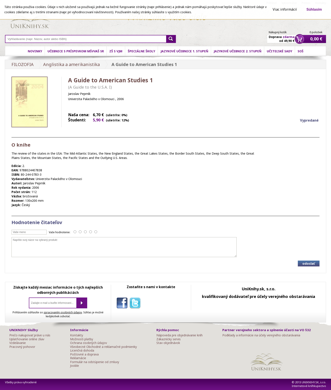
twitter (136, 303)
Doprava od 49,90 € (282, 36)
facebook (122, 303)
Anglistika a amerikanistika (71, 64)
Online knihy (30, 20)
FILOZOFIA (22, 64)
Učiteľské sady (279, 51)
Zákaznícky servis (168, 339)
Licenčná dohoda (82, 350)
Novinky (35, 51)
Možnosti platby (81, 339)
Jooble (74, 366)
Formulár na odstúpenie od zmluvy (94, 362)
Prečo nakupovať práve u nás (29, 335)
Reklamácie (78, 358)
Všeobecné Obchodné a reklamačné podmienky (103, 347)
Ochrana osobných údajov (88, 343)
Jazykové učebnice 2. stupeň (237, 51)
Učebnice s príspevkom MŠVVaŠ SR (76, 51)
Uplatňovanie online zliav (26, 339)
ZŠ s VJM (115, 51)
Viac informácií (285, 9)
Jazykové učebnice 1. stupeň (184, 51)
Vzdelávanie (17, 343)
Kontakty (76, 335)
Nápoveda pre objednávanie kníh (179, 335)
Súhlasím (314, 9)
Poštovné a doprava (84, 354)
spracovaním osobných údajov (63, 312)
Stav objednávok (168, 343)
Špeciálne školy (141, 51)
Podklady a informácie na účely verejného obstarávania (261, 335)
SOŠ (300, 51)
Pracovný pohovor (22, 347)
